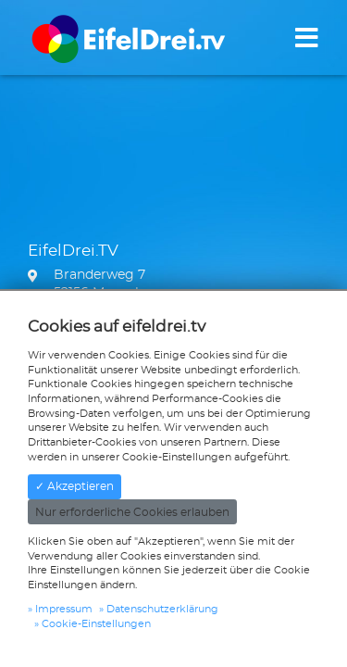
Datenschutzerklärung (162, 609)
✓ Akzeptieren (74, 486)
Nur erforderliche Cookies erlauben (132, 512)
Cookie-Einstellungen (96, 624)
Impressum (64, 609)
